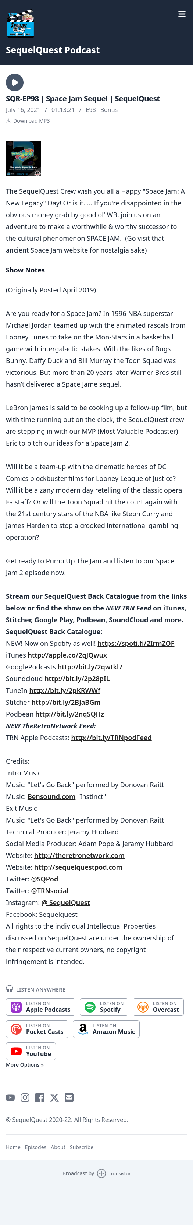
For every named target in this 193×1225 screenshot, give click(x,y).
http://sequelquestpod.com (78, 867)
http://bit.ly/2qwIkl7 (90, 666)
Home (13, 1147)
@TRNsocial (50, 890)
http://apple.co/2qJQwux (67, 655)
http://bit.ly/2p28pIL (77, 678)
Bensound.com (51, 796)
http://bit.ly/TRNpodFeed (111, 737)
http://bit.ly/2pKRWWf (64, 690)
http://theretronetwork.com (79, 855)
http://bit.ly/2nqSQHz (69, 714)
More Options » (25, 1064)
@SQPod (44, 878)
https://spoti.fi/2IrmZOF (135, 643)
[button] (15, 82)
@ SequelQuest (66, 902)
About (58, 1147)
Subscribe (81, 1147)
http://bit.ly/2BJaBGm (66, 702)
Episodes (35, 1147)
